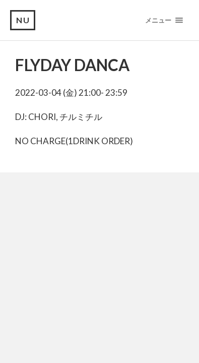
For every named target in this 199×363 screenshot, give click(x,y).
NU (23, 20)
